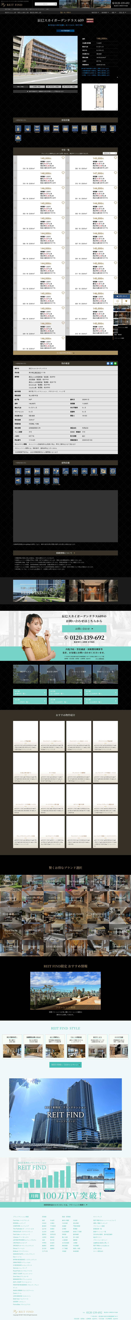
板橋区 (44, 1245)
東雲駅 (40, 387)
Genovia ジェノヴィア (20, 1268)
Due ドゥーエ (17, 1257)
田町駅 (64, 1234)
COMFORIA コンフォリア (21, 1226)
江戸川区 (45, 1251)
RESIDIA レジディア (19, 1223)
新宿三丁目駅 (77, 1231)
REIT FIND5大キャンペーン (64, 1064)
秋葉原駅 (76, 1251)
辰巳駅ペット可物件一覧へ (22, 700)
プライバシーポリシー (100, 1240)
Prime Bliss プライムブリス (21, 1304)
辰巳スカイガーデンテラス (37, 9)
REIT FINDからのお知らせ (101, 1245)
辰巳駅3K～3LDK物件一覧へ (94, 700)
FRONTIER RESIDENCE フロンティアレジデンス (26, 1286)
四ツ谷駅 (76, 1237)
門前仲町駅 (76, 1226)
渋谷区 (44, 1223)
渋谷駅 (75, 1220)
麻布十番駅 (65, 1220)
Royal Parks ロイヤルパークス (22, 1271)
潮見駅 (39, 379)
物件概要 (104, 12)
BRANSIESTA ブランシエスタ (22, 1279)
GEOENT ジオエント (19, 1301)
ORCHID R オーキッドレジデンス (23, 1245)
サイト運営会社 (100, 658)
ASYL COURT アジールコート (22, 1282)
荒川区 (52, 1240)
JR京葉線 (32, 379)
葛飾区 (52, 1248)
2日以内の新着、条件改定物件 (102, 1234)
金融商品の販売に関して (101, 1243)
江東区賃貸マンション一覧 (20, 9)
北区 (43, 1240)
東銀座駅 (65, 1245)
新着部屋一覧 (97, 1229)
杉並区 (52, 1243)
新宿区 (44, 1226)
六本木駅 (65, 1223)
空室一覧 (121, 12)
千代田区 (53, 1226)
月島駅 (64, 1251)
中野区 (44, 1243)
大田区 (44, 1237)
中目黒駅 (76, 1245)
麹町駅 (75, 1240)
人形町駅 (65, 1240)
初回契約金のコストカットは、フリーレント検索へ (64, 1204)
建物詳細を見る (21, 120)
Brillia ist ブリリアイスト (21, 1251)
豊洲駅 (46, 382)
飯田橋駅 (76, 1234)
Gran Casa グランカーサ (20, 1276)
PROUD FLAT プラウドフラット (23, 1231)
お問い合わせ (82, 628)
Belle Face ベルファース (20, 1299)
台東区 (52, 1231)
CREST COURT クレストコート (23, 1273)
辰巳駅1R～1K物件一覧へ (57, 692)
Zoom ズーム (17, 1293)
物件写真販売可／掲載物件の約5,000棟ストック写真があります (46, 91)
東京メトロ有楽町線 (35, 377)
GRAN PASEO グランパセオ (21, 1262)
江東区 (35, 373)
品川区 (44, 1229)
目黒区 (52, 1229)
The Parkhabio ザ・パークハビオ (23, 1229)
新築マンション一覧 (99, 1231)
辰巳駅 (46, 377)
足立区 (44, 1248)
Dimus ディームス (18, 1248)
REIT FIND (7, 9)
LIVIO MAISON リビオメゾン (22, 1296)
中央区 (52, 1220)
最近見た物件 (118, 302)
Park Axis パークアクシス (21, 1220)
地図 (113, 12)
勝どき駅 (65, 1237)
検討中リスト (97, 1237)
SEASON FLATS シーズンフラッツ (24, 1254)
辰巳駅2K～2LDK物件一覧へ (94, 692)
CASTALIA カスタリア (20, 1243)
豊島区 (52, 1237)
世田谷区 (53, 1234)
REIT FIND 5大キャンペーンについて (104, 1220)
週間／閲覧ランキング (100, 1223)
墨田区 (44, 1234)
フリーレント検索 (99, 1226)
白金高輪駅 (65, 1231)
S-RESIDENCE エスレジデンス (22, 1265)
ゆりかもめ (32, 385)
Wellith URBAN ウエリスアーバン (23, 1290)
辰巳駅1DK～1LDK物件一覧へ (59, 700)
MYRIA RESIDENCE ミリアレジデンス (25, 1259)
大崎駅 (75, 1243)
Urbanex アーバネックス (21, 1237)
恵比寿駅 (76, 1223)
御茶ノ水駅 (76, 1248)
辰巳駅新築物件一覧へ (20, 692)
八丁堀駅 (65, 1248)
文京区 (44, 1231)
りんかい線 (32, 387)
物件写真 (94, 12)
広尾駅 (64, 1229)
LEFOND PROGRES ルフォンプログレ (24, 1240)
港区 (43, 1220)
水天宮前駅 (65, 1243)
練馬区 (52, 1245)
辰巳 (39, 373)
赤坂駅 (64, 1226)
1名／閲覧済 (67, 12)
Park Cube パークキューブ (21, 1234)
